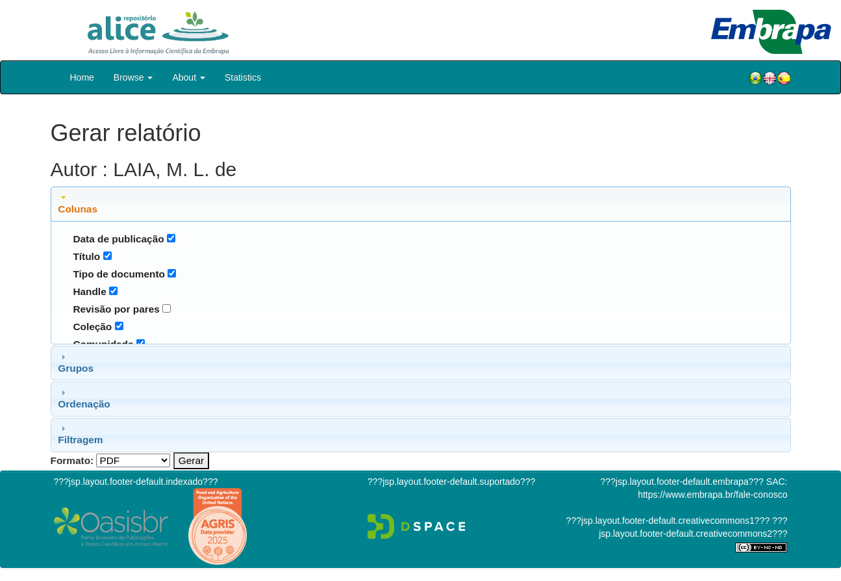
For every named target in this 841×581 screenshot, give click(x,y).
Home (82, 77)
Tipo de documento (119, 273)
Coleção (92, 326)
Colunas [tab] (77, 203)
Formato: (72, 460)
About (188, 77)
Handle (89, 291)
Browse (133, 77)
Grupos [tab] (76, 363)
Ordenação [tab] (84, 398)
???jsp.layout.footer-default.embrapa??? (682, 481)
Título (86, 256)
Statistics (243, 77)
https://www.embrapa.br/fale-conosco (712, 494)
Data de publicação (118, 238)
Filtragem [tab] (80, 434)
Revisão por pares (116, 309)
